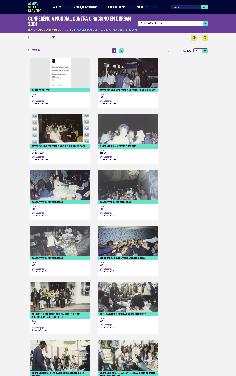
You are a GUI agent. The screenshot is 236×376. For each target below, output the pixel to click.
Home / (33, 25)
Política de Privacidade (88, 371)
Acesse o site (85, 332)
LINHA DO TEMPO (117, 7)
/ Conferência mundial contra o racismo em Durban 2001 (101, 25)
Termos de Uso (39, 371)
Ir (203, 46)
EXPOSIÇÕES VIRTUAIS (85, 7)
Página (184, 46)
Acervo (59, 7)
